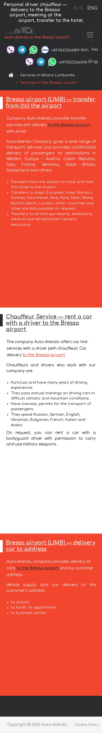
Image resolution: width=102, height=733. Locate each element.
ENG (92, 8)
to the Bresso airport (69, 125)
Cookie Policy (87, 725)
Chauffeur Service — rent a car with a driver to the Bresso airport (49, 323)
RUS (78, 8)
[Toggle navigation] (90, 34)
